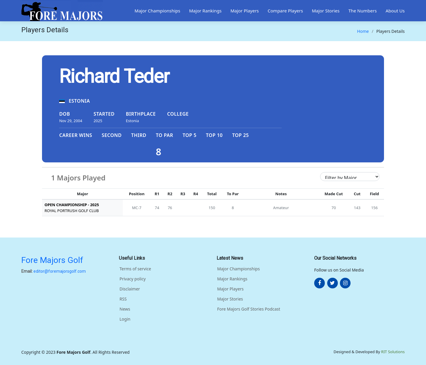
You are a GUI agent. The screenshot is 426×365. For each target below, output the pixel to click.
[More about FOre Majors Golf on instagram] (345, 283)
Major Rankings (205, 11)
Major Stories (326, 11)
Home (363, 31)
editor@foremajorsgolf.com (59, 271)
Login (125, 319)
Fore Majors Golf (52, 260)
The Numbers (362, 11)
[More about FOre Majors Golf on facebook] (319, 283)
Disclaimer (130, 289)
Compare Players (285, 11)
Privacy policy (133, 279)
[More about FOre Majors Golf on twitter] (332, 283)
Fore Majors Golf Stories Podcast (248, 309)
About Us (395, 11)
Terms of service (135, 269)
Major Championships (157, 11)
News (125, 309)
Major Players (244, 11)
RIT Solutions (393, 351)
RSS (123, 299)
